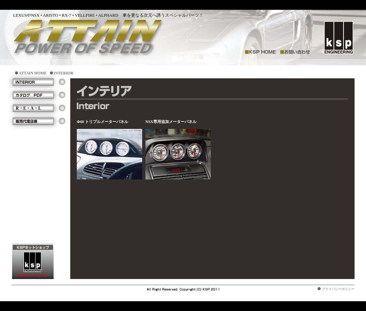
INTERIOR (64, 73)
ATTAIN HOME (33, 73)
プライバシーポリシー (338, 289)
